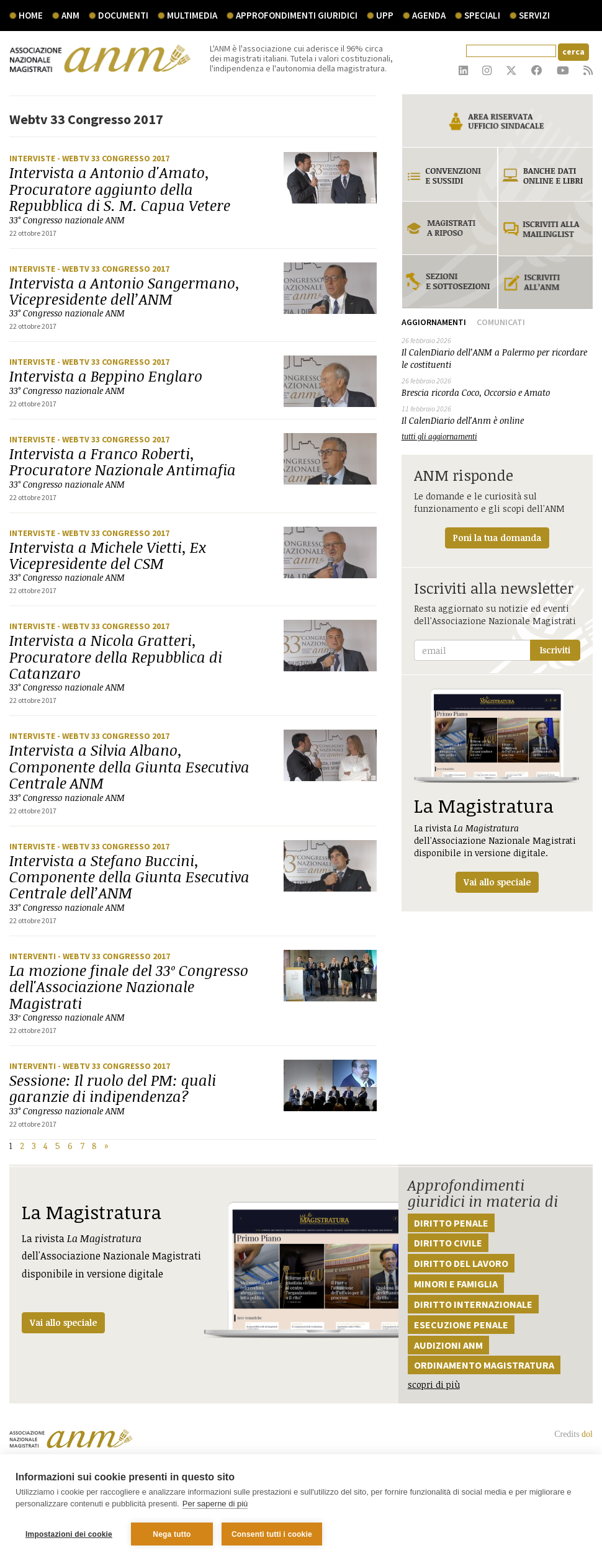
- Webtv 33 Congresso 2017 (113, 158)
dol (587, 1434)
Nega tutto (172, 1534)
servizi (534, 15)
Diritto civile (448, 1243)
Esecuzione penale (461, 1324)
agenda (429, 15)
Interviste (33, 158)
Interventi (33, 956)
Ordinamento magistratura (484, 1365)
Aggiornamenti (434, 322)
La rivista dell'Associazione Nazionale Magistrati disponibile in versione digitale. (497, 791)
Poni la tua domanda (497, 537)
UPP (384, 15)
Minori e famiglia (456, 1283)
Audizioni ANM (448, 1345)
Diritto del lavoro (461, 1263)
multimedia (192, 15)
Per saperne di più (215, 1504)
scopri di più (434, 1384)
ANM (70, 15)
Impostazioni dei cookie (68, 1534)
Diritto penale (451, 1223)
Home (31, 15)
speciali (482, 15)
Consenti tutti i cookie (271, 1534)
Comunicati (501, 322)
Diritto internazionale (473, 1304)
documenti (123, 15)
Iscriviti (555, 650)
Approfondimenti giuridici (296, 15)
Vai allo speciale (63, 1322)
